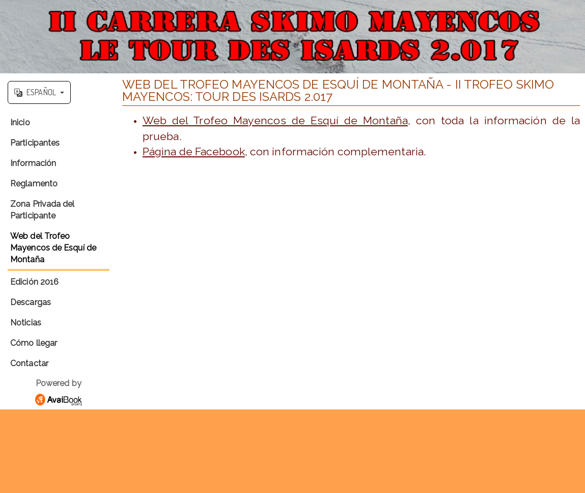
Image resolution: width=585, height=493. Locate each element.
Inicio (20, 122)
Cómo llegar (33, 343)
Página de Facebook (194, 151)
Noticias (25, 322)
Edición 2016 (34, 282)
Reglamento (34, 183)
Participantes (35, 143)
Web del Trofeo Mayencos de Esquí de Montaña (53, 247)
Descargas (30, 302)
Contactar (29, 363)
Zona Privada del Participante (42, 210)
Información (33, 163)
